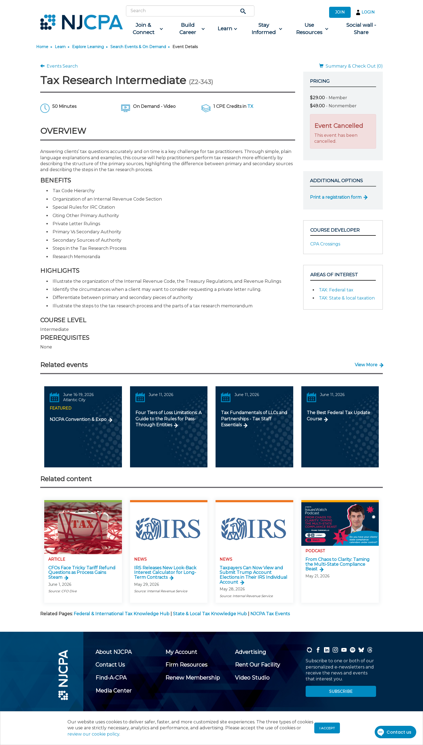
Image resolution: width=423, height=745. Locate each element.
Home (42, 46)
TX (250, 106)
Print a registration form (335, 197)
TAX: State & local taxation (347, 298)
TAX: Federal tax (336, 289)
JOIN (340, 12)
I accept (327, 728)
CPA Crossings (325, 244)
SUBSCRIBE (341, 691)
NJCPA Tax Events (270, 613)
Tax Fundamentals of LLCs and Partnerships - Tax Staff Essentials (254, 418)
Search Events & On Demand (138, 46)
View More (366, 364)
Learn (60, 46)
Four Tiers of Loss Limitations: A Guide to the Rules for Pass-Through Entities (168, 418)
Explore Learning (88, 46)
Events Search (59, 66)
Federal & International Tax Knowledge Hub (121, 613)
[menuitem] (146, 29)
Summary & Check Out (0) (351, 66)
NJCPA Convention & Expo (78, 419)
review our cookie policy (93, 734)
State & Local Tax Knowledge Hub (210, 613)
